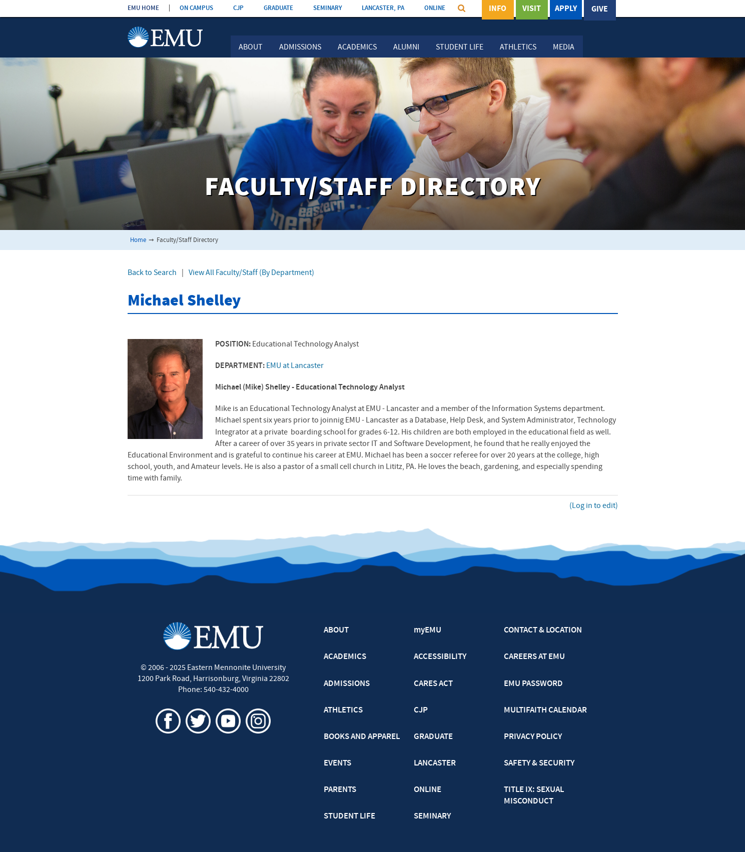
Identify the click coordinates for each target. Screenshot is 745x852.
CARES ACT (433, 684)
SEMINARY (327, 8)
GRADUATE (278, 8)
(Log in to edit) (593, 506)
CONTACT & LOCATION (543, 630)
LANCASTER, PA (383, 8)
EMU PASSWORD (533, 684)
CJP (238, 8)
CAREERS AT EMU (534, 657)
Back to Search (152, 273)
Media (563, 48)
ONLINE (434, 8)
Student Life (459, 48)
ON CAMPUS (196, 8)
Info (497, 10)
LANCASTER (435, 763)
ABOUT (336, 630)
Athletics (518, 48)
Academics (357, 48)
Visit (531, 10)
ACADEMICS (345, 657)
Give (599, 10)
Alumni (406, 48)
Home (138, 240)
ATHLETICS (343, 710)
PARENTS (340, 790)
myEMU (427, 630)
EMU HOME (143, 8)
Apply (566, 10)
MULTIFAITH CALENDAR (545, 710)
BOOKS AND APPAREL (362, 737)
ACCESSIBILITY (440, 657)
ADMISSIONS (347, 684)
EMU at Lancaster (295, 366)
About (251, 48)
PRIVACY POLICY (533, 737)
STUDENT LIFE (349, 816)
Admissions (300, 48)
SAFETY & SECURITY (539, 763)
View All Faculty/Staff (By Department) (251, 273)
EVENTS (337, 763)
